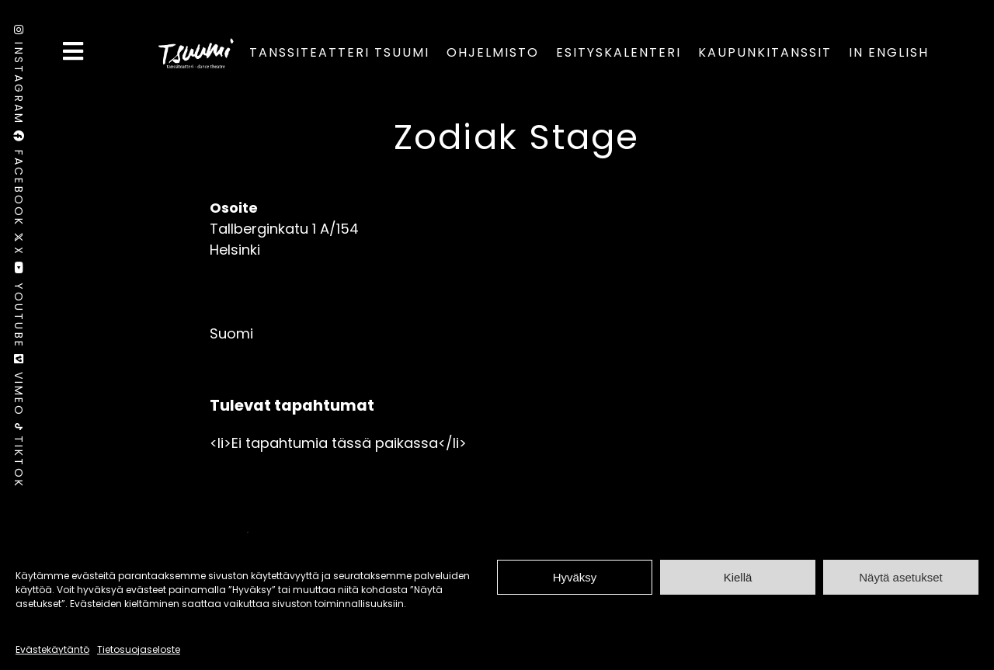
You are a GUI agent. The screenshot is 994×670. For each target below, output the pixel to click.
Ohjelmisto (493, 52)
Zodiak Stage (517, 137)
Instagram (18, 77)
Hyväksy (575, 577)
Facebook (18, 181)
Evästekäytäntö (52, 649)
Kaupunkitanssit (765, 52)
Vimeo (18, 388)
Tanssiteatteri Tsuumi (339, 52)
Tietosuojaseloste (138, 649)
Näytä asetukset (901, 577)
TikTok (18, 455)
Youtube (18, 308)
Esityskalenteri (618, 52)
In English (889, 52)
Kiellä (738, 577)
